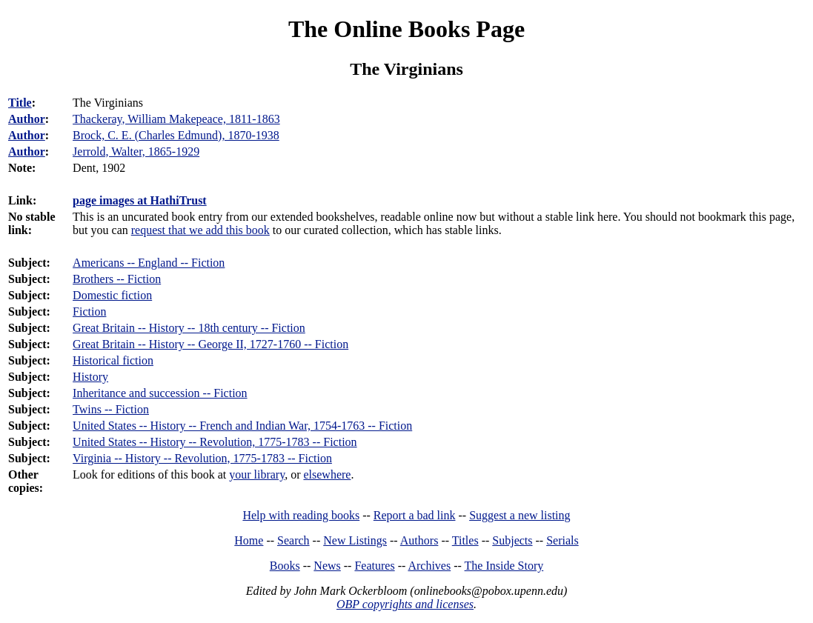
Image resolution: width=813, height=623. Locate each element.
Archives (429, 565)
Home (248, 540)
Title (20, 102)
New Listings (355, 540)
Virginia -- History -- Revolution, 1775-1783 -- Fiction (202, 458)
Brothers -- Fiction (117, 279)
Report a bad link (415, 515)
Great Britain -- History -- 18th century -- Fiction (189, 328)
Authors (419, 540)
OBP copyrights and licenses (405, 604)
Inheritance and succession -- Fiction (160, 393)
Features (374, 565)
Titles (465, 540)
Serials (562, 540)
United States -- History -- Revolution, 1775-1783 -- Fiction (215, 442)
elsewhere (327, 474)
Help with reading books (300, 515)
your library (257, 474)
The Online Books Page (406, 29)
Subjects (512, 540)
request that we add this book (200, 230)
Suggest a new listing (519, 515)
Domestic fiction (112, 295)
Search (293, 540)
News (326, 565)
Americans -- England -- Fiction (149, 262)
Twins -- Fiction (111, 409)
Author (26, 119)
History (90, 376)
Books (285, 565)
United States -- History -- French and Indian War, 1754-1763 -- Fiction (242, 425)
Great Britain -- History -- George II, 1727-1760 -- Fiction (210, 344)
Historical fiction (113, 360)
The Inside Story (504, 565)
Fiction (89, 311)
